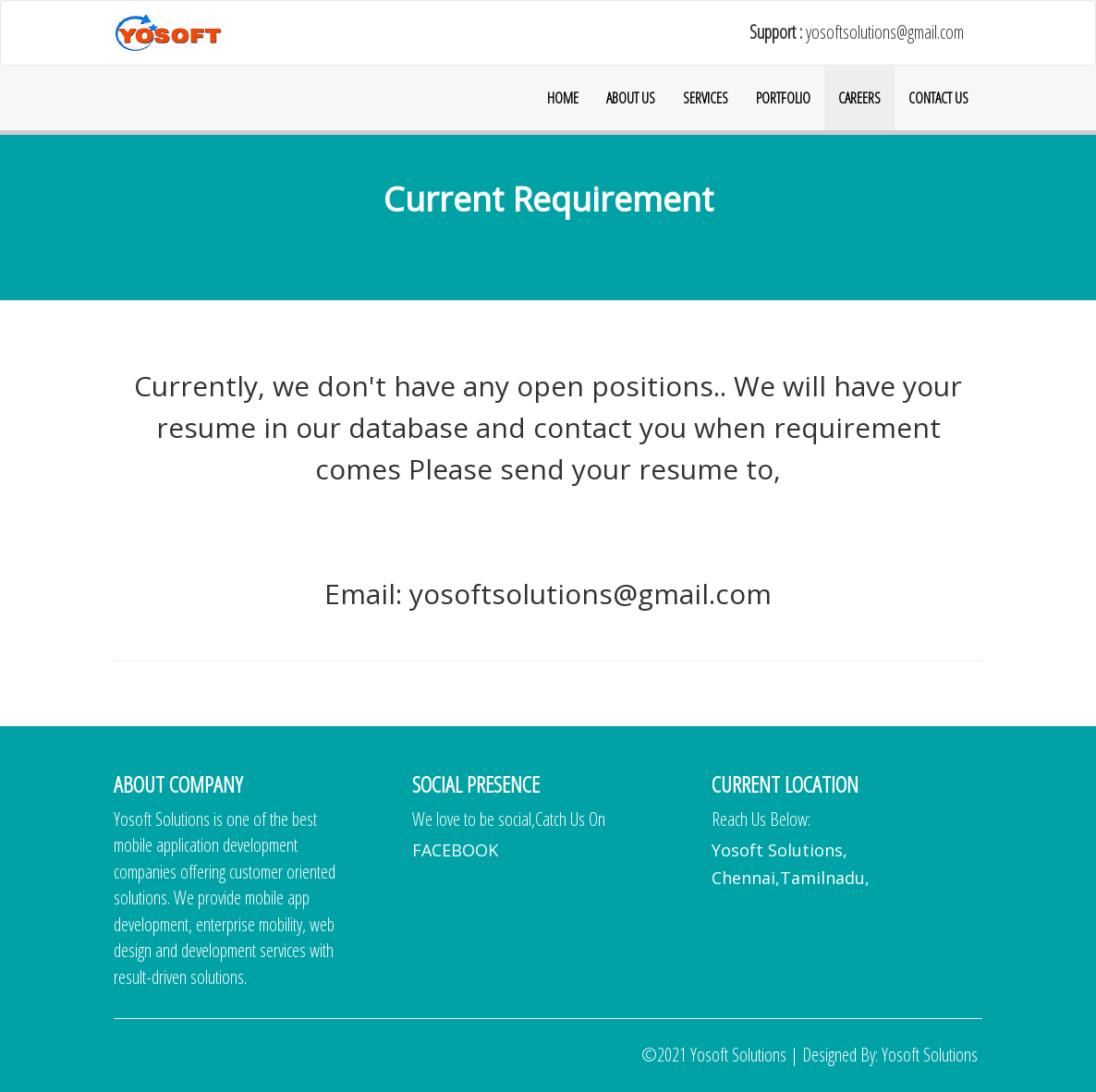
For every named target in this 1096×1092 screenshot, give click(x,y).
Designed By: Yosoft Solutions (890, 1054)
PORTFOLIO (783, 98)
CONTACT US (938, 98)
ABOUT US (630, 98)
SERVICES (705, 98)
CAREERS (859, 98)
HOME (562, 98)
